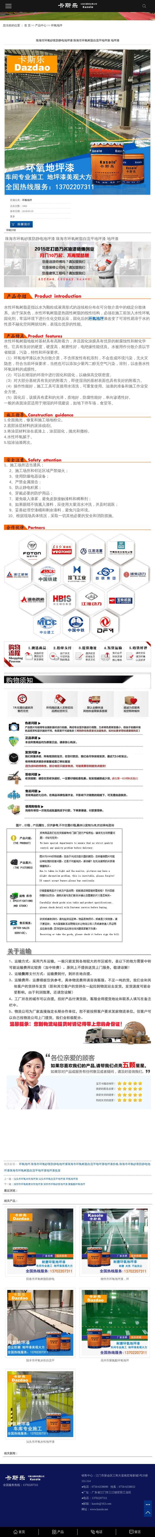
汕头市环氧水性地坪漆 (40, 1441)
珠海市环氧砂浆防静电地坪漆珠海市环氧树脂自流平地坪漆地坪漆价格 (74, 1164)
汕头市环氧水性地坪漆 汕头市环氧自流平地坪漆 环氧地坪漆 (46, 1178)
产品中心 (40, 25)
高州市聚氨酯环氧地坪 (115, 1360)
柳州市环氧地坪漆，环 (115, 1278)
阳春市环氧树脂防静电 (40, 1278)
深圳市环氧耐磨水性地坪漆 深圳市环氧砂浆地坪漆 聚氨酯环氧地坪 (49, 1184)
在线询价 (21, 224)
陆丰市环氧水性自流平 (40, 1360)
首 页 (27, 25)
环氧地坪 (56, 25)
